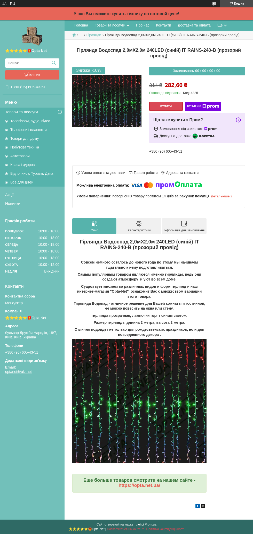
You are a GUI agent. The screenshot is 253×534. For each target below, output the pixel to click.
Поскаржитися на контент (125, 529)
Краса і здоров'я (23, 165)
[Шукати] (53, 63)
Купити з (203, 106)
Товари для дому (24, 138)
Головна (81, 25)
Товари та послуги (21, 112)
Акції (9, 194)
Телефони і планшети (28, 130)
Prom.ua (150, 524)
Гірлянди (93, 35)
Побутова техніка (24, 147)
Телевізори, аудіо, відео (30, 121)
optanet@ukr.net (18, 372)
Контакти (163, 25)
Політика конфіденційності (165, 529)
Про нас (142, 25)
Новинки (12, 203)
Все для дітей (21, 182)
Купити (166, 106)
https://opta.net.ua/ (139, 485)
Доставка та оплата (194, 25)
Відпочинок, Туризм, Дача (31, 173)
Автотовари (20, 156)
